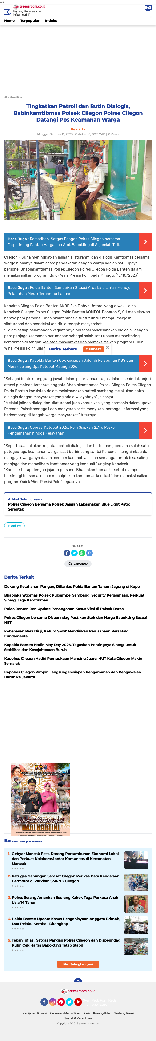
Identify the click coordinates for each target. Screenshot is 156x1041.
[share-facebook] (67, 553)
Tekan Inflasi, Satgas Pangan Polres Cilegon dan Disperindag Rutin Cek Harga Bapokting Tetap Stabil (66, 942)
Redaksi (114, 1000)
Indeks (51, 21)
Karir (86, 1013)
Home (9, 21)
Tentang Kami (124, 1013)
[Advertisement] (78, 58)
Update (93, 349)
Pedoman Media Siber (64, 1013)
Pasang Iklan (102, 1013)
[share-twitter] (74, 553)
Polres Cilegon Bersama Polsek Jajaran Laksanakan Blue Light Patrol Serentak (69, 506)
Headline (14, 525)
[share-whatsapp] (82, 553)
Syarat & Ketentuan (78, 1018)
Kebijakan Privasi (35, 1013)
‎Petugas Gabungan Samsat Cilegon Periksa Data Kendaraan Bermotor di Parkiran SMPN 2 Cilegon (65, 878)
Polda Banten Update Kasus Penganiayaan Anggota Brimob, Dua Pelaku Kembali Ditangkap (66, 921)
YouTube (81, 1004)
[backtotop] (78, 982)
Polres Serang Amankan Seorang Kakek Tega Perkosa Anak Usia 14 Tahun (65, 900)
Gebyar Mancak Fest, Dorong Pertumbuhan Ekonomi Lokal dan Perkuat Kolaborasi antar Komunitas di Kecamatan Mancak (65, 859)
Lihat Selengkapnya (78, 964)
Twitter (72, 1004)
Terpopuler (29, 21)
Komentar (78, 563)
